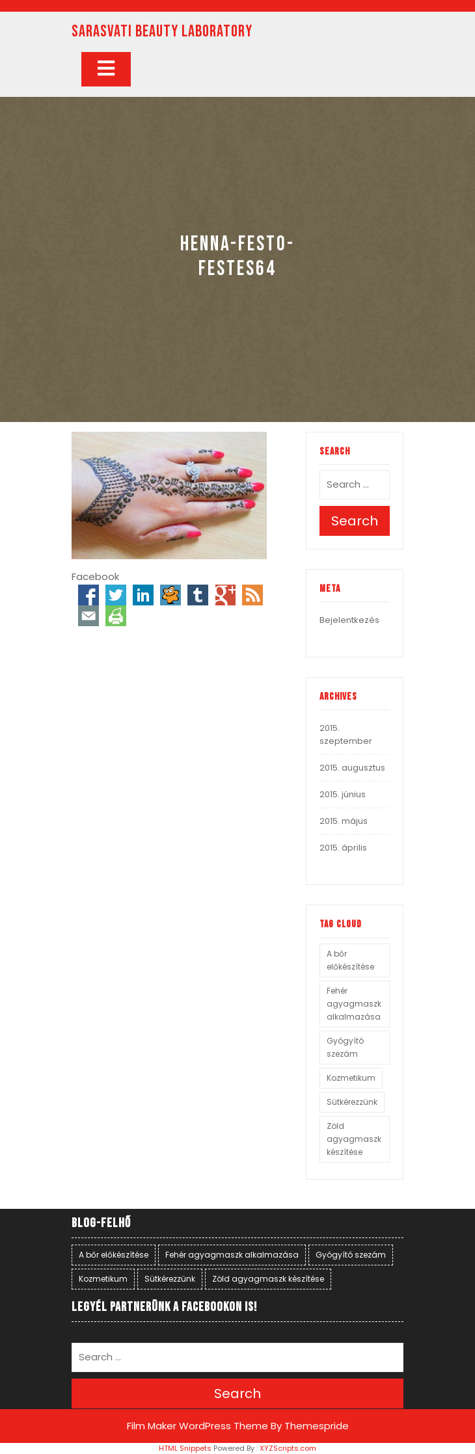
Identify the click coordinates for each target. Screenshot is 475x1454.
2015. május (343, 821)
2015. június (342, 794)
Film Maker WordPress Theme (197, 1426)
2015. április (343, 847)
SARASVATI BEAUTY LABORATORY (162, 31)
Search (354, 521)
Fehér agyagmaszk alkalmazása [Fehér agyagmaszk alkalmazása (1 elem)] (354, 1003)
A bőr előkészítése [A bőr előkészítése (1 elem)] (350, 960)
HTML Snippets (185, 1448)
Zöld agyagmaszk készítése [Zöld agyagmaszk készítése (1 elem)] (354, 1138)
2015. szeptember (345, 734)
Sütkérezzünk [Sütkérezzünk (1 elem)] (352, 1101)
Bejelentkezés (349, 620)
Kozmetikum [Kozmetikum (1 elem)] (351, 1077)
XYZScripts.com (288, 1448)
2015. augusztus (352, 767)
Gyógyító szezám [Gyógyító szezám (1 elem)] (345, 1047)
